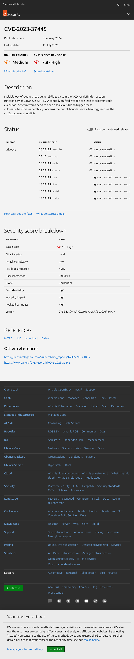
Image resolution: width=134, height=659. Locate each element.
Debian (46, 338)
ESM (76, 486)
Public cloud (92, 477)
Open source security (61, 558)
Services (89, 448)
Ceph (7, 397)
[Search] (118, 5)
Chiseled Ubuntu (86, 511)
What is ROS (70, 431)
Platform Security (59, 486)
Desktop (53, 523)
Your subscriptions (59, 532)
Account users (82, 532)
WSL (76, 523)
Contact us (13, 588)
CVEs (51, 490)
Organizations (56, 456)
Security (9, 486)
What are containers (60, 511)
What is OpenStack (59, 389)
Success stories (71, 448)
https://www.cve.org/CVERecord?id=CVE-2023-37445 (37, 362)
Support (90, 389)
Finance (112, 572)
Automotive (55, 572)
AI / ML (8, 423)
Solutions (10, 553)
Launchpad (31, 338)
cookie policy (91, 639)
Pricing (99, 532)
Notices (62, 490)
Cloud (8, 473)
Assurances (77, 490)
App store (54, 439)
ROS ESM (53, 431)
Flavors (90, 456)
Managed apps (57, 414)
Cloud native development (64, 564)
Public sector (88, 572)
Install (78, 389)
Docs (103, 397)
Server (66, 523)
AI (49, 553)
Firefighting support (60, 536)
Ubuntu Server (13, 465)
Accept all (56, 649)
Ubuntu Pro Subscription (63, 544)
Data (56, 553)
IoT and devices (86, 558)
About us (53, 587)
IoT (6, 439)
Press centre (56, 592)
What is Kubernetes (60, 406)
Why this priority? (15, 71)
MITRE (8, 338)
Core (85, 523)
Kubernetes (11, 406)
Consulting (89, 397)
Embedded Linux (74, 439)
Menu (127, 4)
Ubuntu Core (12, 448)
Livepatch (88, 486)
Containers (11, 511)
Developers (76, 456)
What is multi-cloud (70, 477)
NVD (18, 338)
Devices (116, 544)
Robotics (10, 431)
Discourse (113, 532)
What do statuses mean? (51, 213)
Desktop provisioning (95, 544)
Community (88, 431)
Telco (101, 572)
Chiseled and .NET (111, 511)
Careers (84, 587)
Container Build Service (62, 515)
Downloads (11, 523)
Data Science (72, 423)
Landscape (11, 498)
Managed (73, 397)
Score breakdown (44, 71)
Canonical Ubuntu (14, 4)
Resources (117, 406)
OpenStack (11, 389)
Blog (94, 587)
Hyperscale (55, 465)
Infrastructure (70, 553)
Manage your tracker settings (25, 649)
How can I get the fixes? (19, 213)
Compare (83, 498)
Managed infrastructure (19, 414)
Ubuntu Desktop (14, 456)
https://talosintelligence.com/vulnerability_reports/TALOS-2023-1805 (47, 357)
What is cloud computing (63, 473)
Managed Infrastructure (96, 553)
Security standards (108, 486)
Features (53, 448)
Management (96, 439)
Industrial (71, 572)
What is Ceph (56, 397)
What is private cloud (95, 473)
